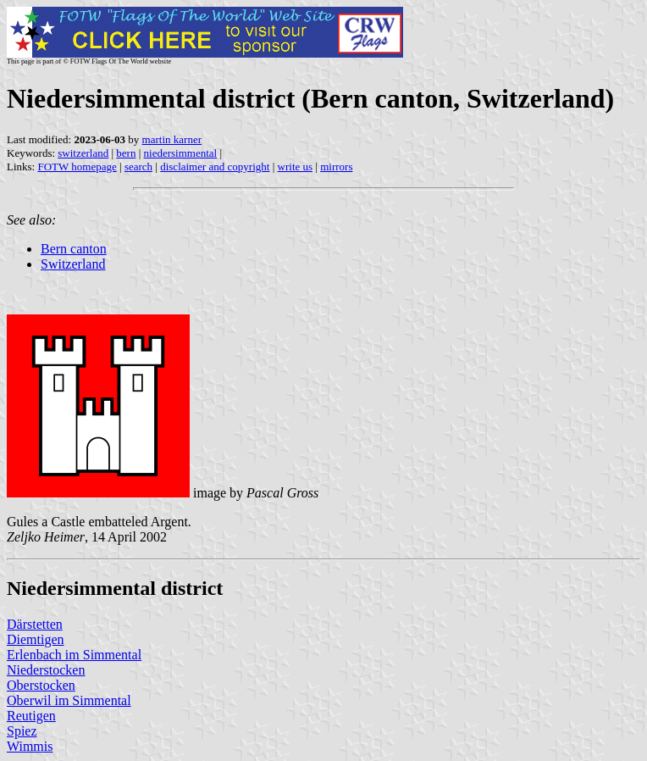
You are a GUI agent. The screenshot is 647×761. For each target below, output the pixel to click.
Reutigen (31, 715)
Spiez (22, 731)
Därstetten (35, 624)
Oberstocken (41, 685)
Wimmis (30, 746)
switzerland (83, 153)
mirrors (336, 166)
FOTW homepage (76, 166)
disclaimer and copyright (214, 166)
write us (295, 166)
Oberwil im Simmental (69, 700)
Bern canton (74, 249)
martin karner (172, 139)
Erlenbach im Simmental (74, 654)
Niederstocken (46, 670)
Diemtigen (35, 639)
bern (125, 153)
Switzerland (73, 264)
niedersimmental (181, 153)
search (138, 166)
